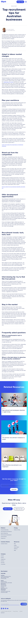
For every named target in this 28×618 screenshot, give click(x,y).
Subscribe (24, 604)
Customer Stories (4, 543)
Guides (15, 545)
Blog (15, 543)
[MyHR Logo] (4, 2)
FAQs (15, 550)
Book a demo (8, 508)
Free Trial (20, 2)
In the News (3, 564)
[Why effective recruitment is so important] (14, 459)
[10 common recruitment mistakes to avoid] (14, 431)
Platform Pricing (17, 529)
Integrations (3, 538)
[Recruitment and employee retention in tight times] (14, 404)
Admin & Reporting (4, 533)
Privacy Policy (15, 611)
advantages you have (8, 82)
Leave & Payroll (4, 536)
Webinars (15, 548)
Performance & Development (6, 534)
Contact (2, 555)
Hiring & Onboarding (4, 529)
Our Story (2, 562)
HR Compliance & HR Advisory (6, 531)
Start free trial (19, 508)
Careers (2, 557)
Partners (2, 560)
